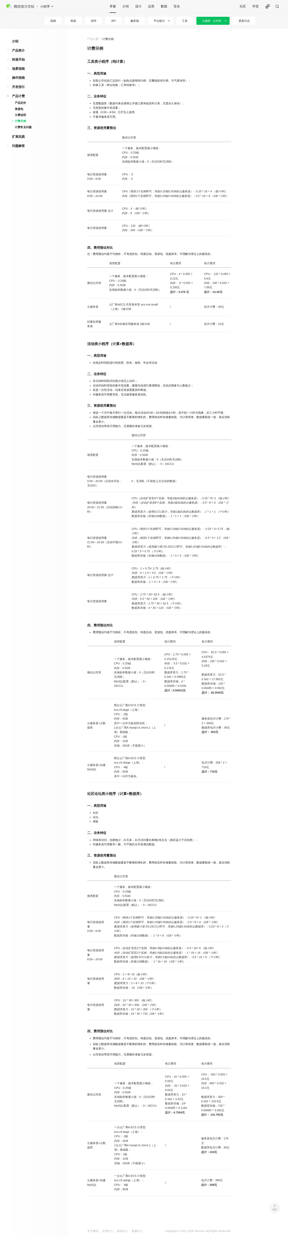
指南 (53, 20)
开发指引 (18, 87)
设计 (138, 6)
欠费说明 (20, 115)
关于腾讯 (92, 1231)
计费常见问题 (23, 127)
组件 (94, 20)
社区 (243, 6)
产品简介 (18, 50)
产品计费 (18, 96)
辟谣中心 (122, 1231)
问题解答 (18, 146)
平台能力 (159, 20)
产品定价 (20, 102)
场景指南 (18, 68)
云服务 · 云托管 (211, 20)
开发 (113, 6)
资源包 (19, 109)
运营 (151, 6)
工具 (185, 20)
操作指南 (18, 77)
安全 (177, 6)
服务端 (134, 20)
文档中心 (107, 1231)
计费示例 (20, 121)
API (113, 20)
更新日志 (244, 20)
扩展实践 (18, 136)
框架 (73, 20)
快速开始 (18, 59)
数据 (164, 6)
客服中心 (137, 1231)
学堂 (255, 6)
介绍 (125, 6)
